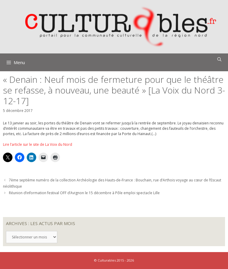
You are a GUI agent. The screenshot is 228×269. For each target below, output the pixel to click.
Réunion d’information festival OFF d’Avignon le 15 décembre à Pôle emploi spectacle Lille (84, 192)
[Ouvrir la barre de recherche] (219, 59)
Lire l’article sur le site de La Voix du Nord (37, 144)
